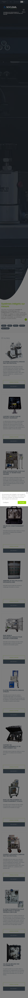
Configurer (6, 502)
